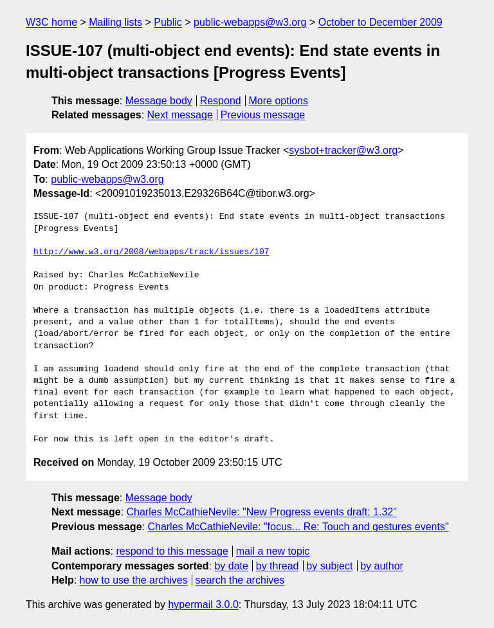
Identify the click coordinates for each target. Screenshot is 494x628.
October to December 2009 (380, 22)
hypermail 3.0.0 (203, 604)
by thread (277, 565)
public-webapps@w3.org (250, 22)
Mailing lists (115, 22)
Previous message (263, 114)
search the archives (240, 580)
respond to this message (172, 551)
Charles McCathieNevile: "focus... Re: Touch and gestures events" (297, 526)
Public (168, 22)
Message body (158, 100)
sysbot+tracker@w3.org (343, 150)
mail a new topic (273, 551)
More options (279, 100)
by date (231, 565)
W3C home (51, 22)
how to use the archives (134, 580)
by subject (329, 565)
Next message (180, 114)
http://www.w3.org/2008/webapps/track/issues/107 (151, 252)
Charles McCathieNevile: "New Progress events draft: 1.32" (262, 511)
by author (381, 565)
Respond (220, 100)
